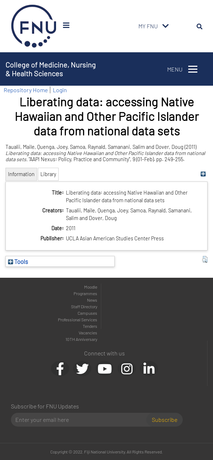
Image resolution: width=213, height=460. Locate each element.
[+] (203, 174)
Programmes (85, 293)
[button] (205, 259)
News (92, 299)
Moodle (90, 286)
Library (48, 174)
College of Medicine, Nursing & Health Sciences (50, 69)
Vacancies (88, 332)
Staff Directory (84, 306)
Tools (18, 261)
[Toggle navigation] (166, 26)
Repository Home (26, 89)
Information (21, 174)
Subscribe (164, 419)
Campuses (87, 313)
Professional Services (77, 319)
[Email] (81, 420)
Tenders (90, 326)
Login (60, 89)
